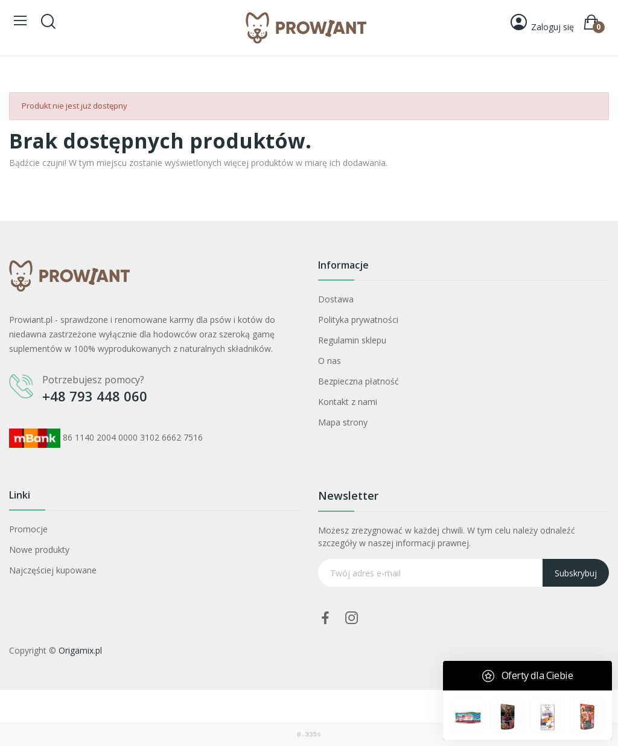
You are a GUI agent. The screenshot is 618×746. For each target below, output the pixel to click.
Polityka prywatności (358, 319)
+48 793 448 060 (94, 396)
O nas (329, 360)
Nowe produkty (39, 549)
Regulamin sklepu (352, 340)
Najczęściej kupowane (53, 570)
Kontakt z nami (347, 401)
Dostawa (336, 299)
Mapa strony (343, 422)
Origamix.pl (80, 650)
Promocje (28, 529)
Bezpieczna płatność (358, 381)
